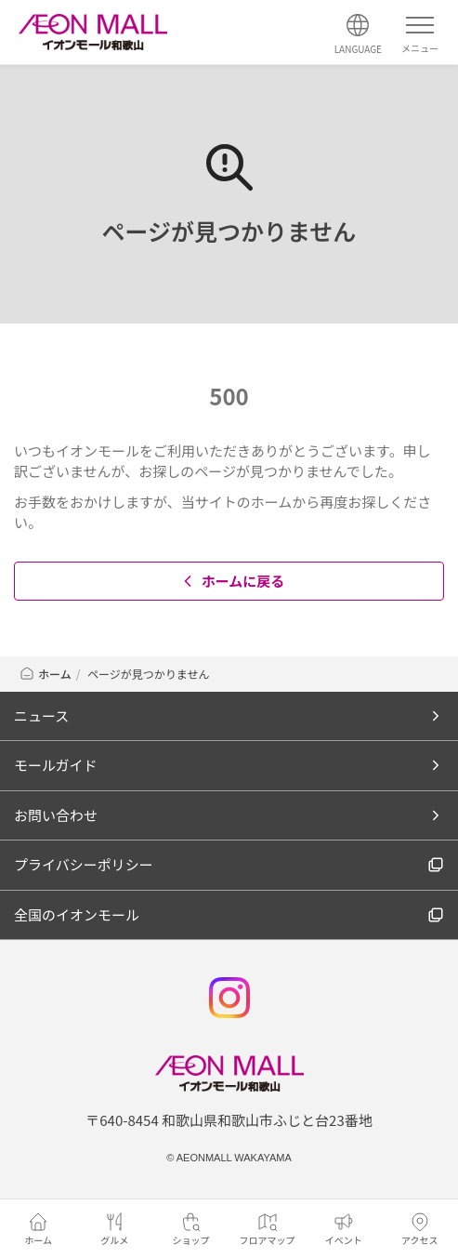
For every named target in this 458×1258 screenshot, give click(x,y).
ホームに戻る (231, 580)
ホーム (45, 674)
